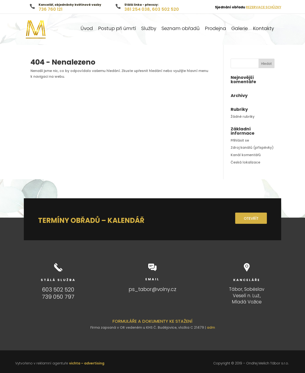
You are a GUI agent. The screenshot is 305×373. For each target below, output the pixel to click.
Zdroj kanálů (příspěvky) (252, 147)
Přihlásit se (240, 140)
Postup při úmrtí (117, 29)
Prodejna (215, 29)
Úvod (87, 29)
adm (211, 327)
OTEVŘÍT (249, 218)
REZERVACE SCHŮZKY (263, 7)
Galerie (239, 29)
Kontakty (263, 29)
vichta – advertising (86, 363)
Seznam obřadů (181, 29)
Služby (148, 29)
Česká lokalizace (245, 162)
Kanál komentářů (246, 155)
